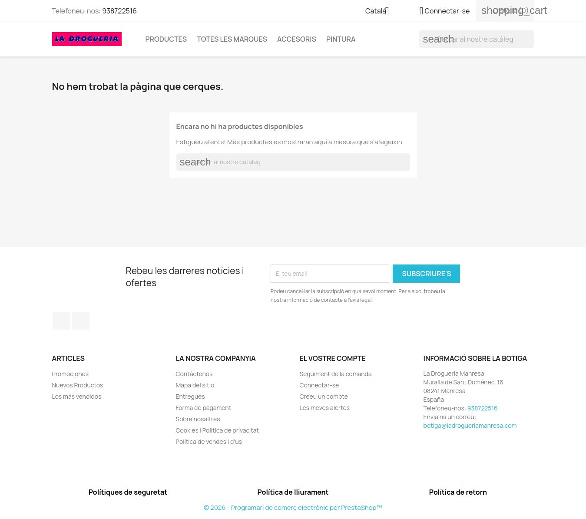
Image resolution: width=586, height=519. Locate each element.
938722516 (119, 11)
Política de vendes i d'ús (209, 441)
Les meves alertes (325, 407)
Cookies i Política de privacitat (217, 430)
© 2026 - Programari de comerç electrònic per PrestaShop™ (293, 507)
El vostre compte (333, 358)
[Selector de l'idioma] (380, 12)
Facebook (61, 321)
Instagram (80, 321)
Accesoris (296, 39)
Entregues (190, 396)
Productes (166, 39)
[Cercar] (476, 39)
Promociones (70, 374)
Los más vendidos (77, 396)
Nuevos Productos (77, 385)
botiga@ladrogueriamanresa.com (470, 425)
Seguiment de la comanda (336, 374)
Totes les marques (232, 39)
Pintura (341, 39)
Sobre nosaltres (198, 419)
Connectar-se (319, 385)
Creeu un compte (324, 396)
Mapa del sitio (195, 385)
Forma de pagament (204, 407)
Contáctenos (194, 374)
